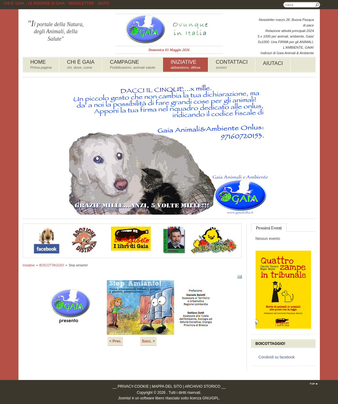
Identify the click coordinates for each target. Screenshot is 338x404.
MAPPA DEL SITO (167, 386)
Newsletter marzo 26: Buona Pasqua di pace (286, 22)
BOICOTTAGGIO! (51, 265)
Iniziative (29, 265)
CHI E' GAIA (14, 3)
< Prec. (115, 341)
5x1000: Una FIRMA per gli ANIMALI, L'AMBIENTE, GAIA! (286, 44)
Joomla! (124, 398)
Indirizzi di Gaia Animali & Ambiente (287, 53)
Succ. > (148, 341)
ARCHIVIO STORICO (203, 386)
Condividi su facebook (277, 357)
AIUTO (103, 3)
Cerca (317, 4)
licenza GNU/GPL (204, 398)
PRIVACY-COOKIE (133, 386)
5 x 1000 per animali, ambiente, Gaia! (286, 36)
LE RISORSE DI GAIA (46, 3)
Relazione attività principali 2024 (289, 31)
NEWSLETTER (81, 3)
